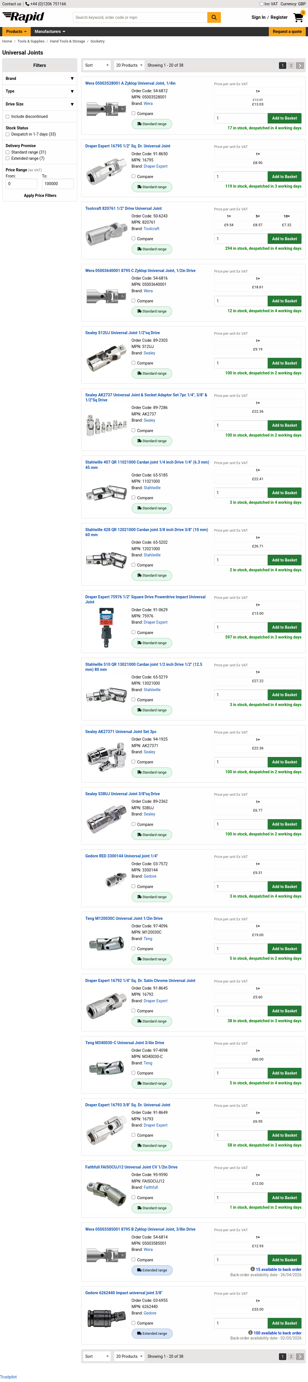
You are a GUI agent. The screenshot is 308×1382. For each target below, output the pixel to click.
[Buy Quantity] (241, 118)
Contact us (11, 4)
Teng (148, 938)
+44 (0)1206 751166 (45, 4)
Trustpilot (8, 1377)
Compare (142, 113)
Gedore (150, 876)
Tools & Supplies (31, 41)
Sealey (149, 353)
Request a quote (287, 31)
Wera (148, 103)
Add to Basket (284, 118)
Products (14, 31)
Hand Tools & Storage (68, 41)
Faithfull (151, 1187)
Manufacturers (48, 31)
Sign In (259, 17)
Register (279, 17)
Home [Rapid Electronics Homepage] (7, 41)
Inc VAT (269, 4)
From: (13, 176)
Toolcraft (151, 228)
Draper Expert (156, 166)
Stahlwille (152, 488)
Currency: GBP (293, 4)
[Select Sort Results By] (97, 65)
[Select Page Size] (129, 65)
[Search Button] (214, 17)
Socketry (97, 41)
